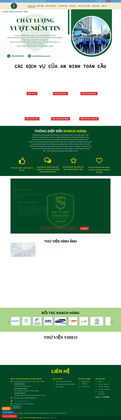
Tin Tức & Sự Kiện (85, 386)
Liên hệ (104, 6)
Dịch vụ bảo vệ (51, 6)
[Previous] (9, 321)
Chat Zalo (6, 408)
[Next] (112, 321)
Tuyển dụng (96, 6)
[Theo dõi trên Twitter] (99, 1)
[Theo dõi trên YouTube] (100, 1)
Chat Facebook (7, 412)
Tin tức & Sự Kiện (84, 6)
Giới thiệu (40, 6)
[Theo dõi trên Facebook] (95, 1)
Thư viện (72, 6)
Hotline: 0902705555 (9, 416)
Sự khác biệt (63, 6)
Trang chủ (31, 6)
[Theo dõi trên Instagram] (97, 1)
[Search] (103, 1)
